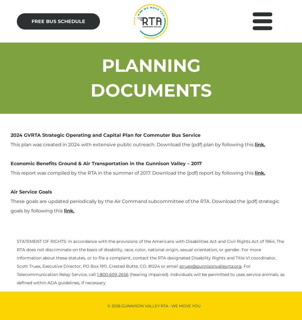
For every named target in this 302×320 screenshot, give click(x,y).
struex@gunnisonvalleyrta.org (210, 266)
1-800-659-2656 (113, 274)
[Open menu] (262, 21)
